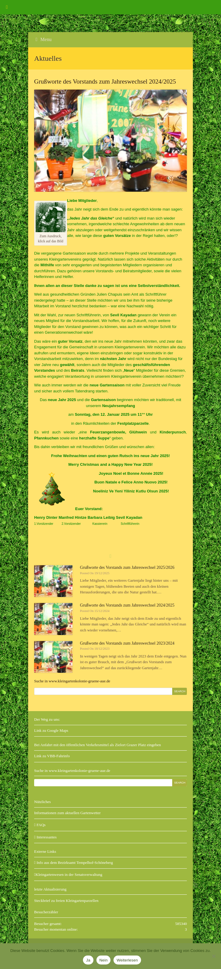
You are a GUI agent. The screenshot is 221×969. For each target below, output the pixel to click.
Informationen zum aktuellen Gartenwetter (67, 813)
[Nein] (214, 956)
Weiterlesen (127, 960)
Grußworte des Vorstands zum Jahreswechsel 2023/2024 (127, 643)
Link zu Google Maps (51, 730)
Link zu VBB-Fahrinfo (52, 756)
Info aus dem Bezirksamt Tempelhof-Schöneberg (73, 862)
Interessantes (45, 837)
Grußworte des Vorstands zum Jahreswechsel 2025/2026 (127, 567)
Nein (103, 960)
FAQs (40, 825)
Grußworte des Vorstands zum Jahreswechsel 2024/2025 (127, 605)
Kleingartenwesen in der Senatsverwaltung (68, 874)
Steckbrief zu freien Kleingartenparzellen (66, 900)
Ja (88, 960)
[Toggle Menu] (7, 7)
